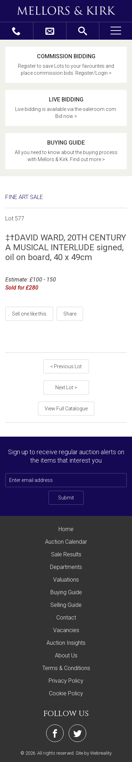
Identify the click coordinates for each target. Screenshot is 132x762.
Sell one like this (29, 314)
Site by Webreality (94, 753)
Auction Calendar (66, 541)
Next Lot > (66, 387)
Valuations (66, 579)
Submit (66, 498)
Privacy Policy (66, 680)
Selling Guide (66, 605)
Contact (66, 617)
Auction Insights (66, 643)
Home (66, 529)
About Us (66, 655)
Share (69, 314)
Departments (66, 567)
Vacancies (66, 630)
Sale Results (66, 554)
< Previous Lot (66, 366)
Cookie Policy (66, 693)
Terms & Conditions (66, 668)
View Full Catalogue (66, 408)
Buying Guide (66, 592)
